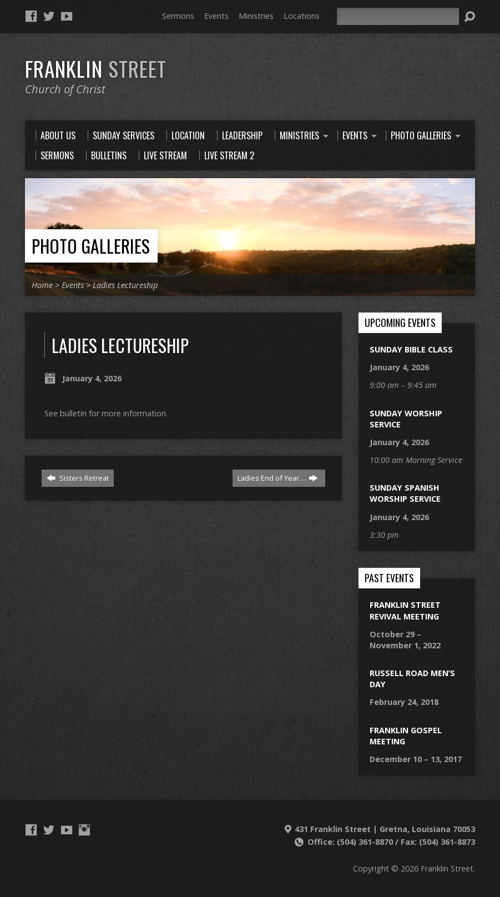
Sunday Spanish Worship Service (405, 493)
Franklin (95, 68)
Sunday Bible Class (411, 349)
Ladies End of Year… (278, 478)
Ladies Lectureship (125, 285)
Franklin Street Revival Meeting (405, 610)
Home (42, 285)
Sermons (178, 16)
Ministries (256, 16)
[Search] (398, 16)
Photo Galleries (91, 246)
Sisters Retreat (78, 478)
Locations (302, 16)
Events (216, 16)
